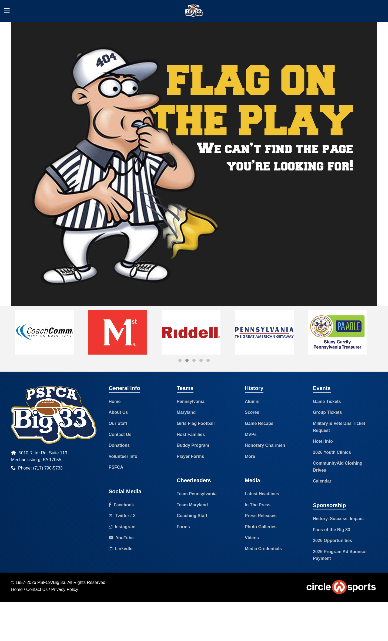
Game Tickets (327, 401)
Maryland (186, 412)
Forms (183, 526)
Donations (119, 445)
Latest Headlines (262, 493)
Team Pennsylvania (196, 493)
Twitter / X (122, 515)
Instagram (122, 526)
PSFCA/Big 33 (51, 582)
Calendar (322, 481)
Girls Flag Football (196, 423)
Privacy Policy (64, 589)
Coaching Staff (192, 515)
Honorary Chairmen (265, 445)
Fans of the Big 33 (331, 529)
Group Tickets (327, 412)
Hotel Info (323, 441)
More (250, 456)
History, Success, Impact (338, 518)
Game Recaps (259, 423)
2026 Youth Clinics (332, 452)
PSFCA (116, 467)
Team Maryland (192, 505)
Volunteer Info (123, 456)
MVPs (251, 434)
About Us (118, 412)
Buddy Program (193, 445)
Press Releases (260, 515)
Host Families (191, 434)
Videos (252, 538)
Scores (252, 412)
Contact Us (120, 434)
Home (115, 401)
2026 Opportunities (332, 540)
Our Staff (118, 423)
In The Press (257, 505)
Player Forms (190, 456)
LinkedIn (121, 548)
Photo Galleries (260, 526)
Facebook (121, 505)
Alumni (252, 401)
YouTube (121, 538)
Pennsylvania (190, 401)
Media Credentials (263, 548)
